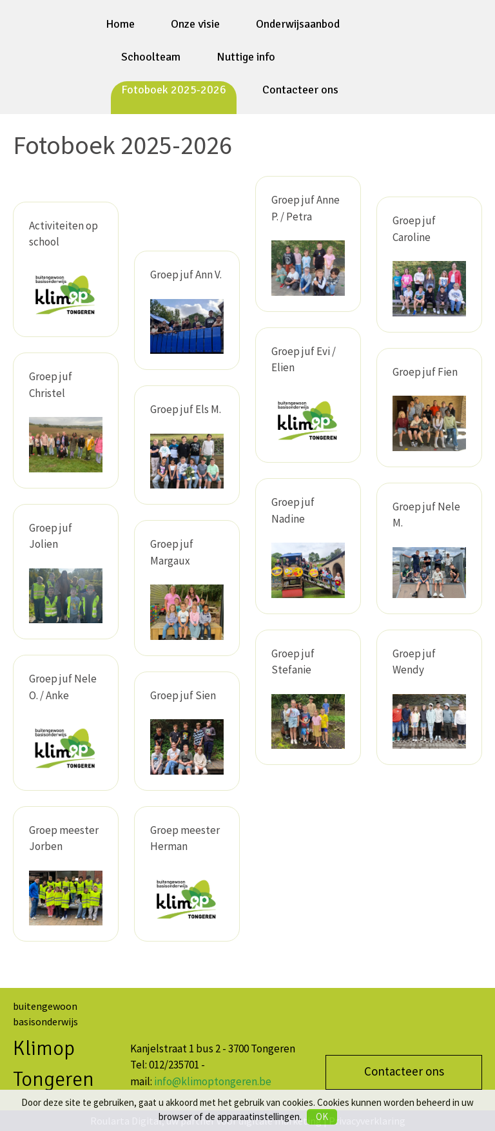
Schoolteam (150, 57)
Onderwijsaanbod (298, 24)
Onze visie (195, 24)
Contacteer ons (300, 89)
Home (120, 24)
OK (322, 1116)
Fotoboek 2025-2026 (173, 89)
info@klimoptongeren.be (212, 1081)
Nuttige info (246, 57)
